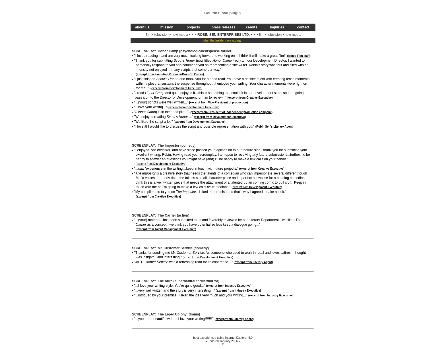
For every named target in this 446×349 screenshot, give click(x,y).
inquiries (277, 27)
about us (142, 27)
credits (251, 27)
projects (193, 27)
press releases (223, 27)
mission (166, 27)
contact (303, 27)
